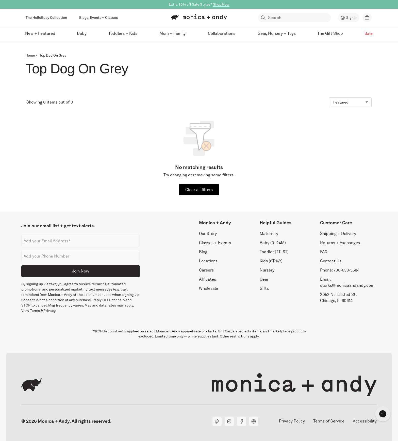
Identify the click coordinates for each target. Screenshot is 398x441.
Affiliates (207, 279)
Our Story (208, 233)
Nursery (267, 270)
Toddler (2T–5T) (274, 251)
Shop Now (221, 4)
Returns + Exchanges (340, 242)
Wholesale (208, 288)
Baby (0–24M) (273, 242)
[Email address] (80, 241)
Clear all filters (199, 189)
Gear (264, 279)
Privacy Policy (291, 421)
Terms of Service (328, 421)
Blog (203, 251)
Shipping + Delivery (338, 233)
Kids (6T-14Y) (271, 261)
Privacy (49, 311)
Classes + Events (215, 242)
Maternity (269, 233)
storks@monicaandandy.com (347, 285)
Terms (35, 311)
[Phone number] (80, 256)
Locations (208, 261)
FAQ (323, 251)
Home (30, 55)
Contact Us (330, 261)
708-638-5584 (346, 270)
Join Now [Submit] (80, 271)
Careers (206, 270)
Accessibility (365, 421)
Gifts (264, 288)
